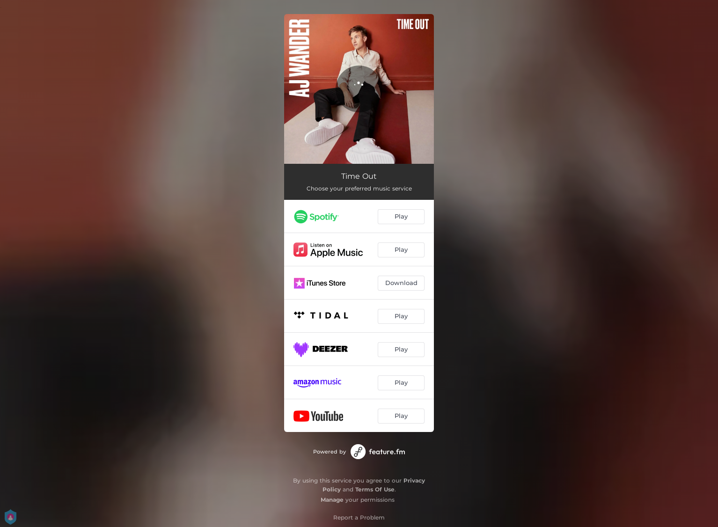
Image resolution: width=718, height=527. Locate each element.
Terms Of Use (375, 489)
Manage (332, 499)
